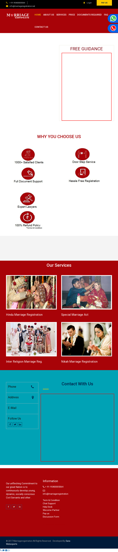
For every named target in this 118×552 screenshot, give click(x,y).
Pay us (104, 3)
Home (38, 14)
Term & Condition (51, 500)
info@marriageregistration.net (22, 6)
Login (88, 3)
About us (48, 14)
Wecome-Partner (51, 510)
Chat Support (49, 503)
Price (72, 14)
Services (61, 14)
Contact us (41, 27)
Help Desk (47, 507)
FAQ (106, 14)
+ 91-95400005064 (17, 3)
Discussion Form (51, 516)
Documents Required (89, 14)
